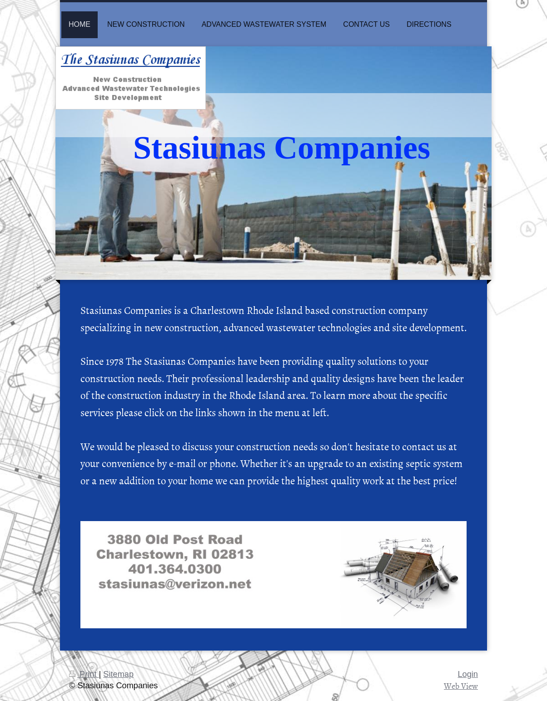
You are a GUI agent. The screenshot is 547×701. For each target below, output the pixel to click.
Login (467, 674)
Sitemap (118, 674)
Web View (461, 686)
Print (84, 674)
